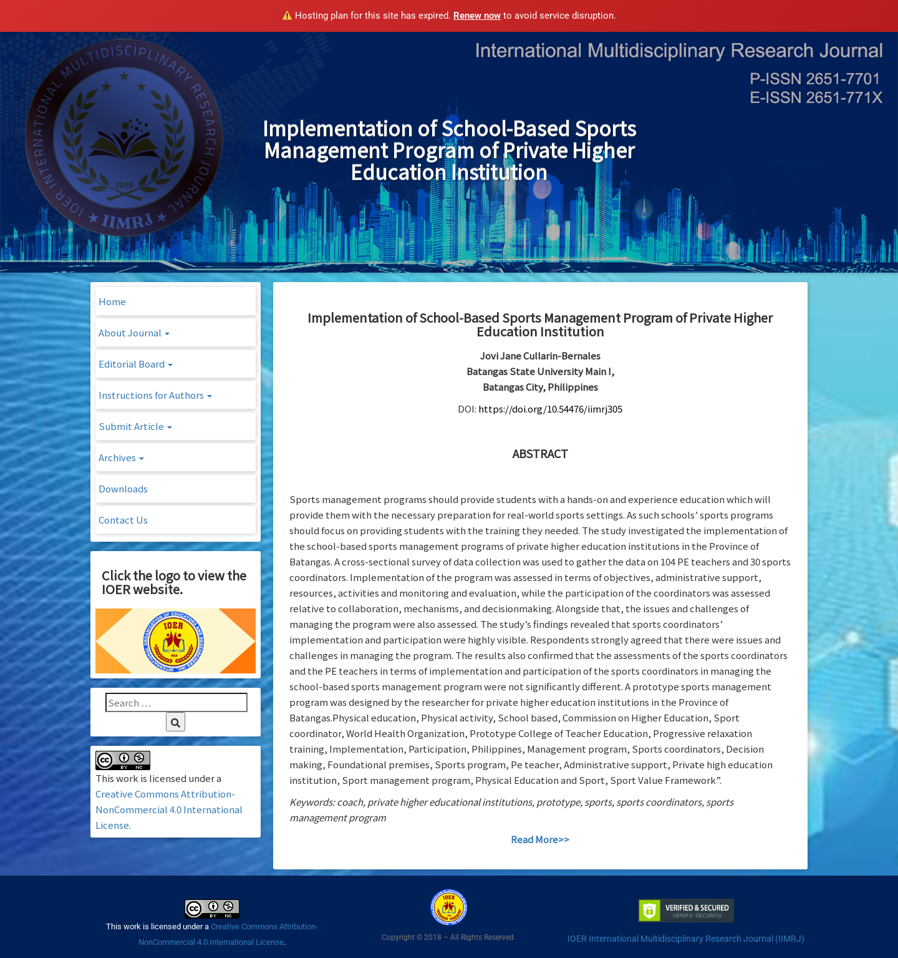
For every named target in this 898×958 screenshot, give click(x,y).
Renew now (477, 15)
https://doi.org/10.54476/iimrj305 (550, 408)
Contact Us (123, 519)
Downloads (123, 488)
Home (112, 301)
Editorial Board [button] (136, 363)
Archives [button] (121, 457)
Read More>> (540, 839)
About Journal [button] (134, 332)
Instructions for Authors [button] (155, 394)
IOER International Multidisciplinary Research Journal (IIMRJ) (685, 939)
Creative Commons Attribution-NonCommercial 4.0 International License (169, 809)
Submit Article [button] (135, 426)
